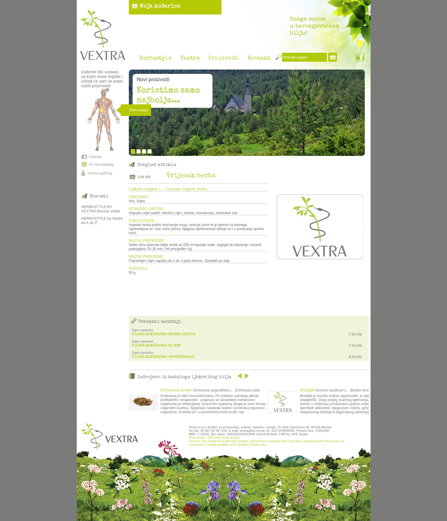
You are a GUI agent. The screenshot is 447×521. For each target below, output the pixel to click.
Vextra (190, 58)
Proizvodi (223, 58)
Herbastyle (155, 58)
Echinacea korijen (177, 390)
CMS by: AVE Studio (293, 434)
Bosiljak (307, 390)
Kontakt (258, 58)
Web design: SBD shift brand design (214, 437)
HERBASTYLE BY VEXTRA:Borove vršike (100, 209)
